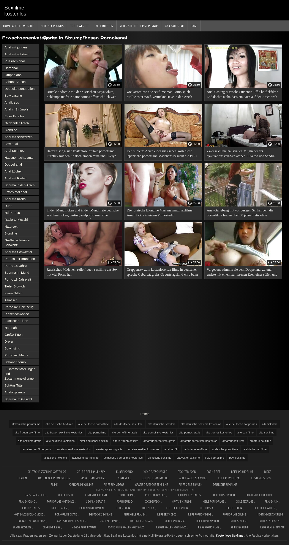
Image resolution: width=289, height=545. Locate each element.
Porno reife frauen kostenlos (125, 527)
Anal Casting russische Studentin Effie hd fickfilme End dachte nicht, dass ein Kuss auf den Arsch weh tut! (242, 95)
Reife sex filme (239, 527)
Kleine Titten (13, 293)
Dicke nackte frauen (91, 508)
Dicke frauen (59, 508)
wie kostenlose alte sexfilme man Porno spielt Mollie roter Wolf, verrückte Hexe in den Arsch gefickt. (159, 95)
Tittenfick (148, 508)
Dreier (9, 341)
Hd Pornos (12, 212)
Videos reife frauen (84, 527)
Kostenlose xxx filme (260, 495)
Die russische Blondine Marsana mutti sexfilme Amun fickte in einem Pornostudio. (159, 212)
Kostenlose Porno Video (28, 514)
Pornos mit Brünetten (20, 259)
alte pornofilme (97, 432)
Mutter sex (206, 508)
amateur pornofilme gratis (159, 441)
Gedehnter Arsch (17, 123)
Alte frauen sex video (193, 478)
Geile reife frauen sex (91, 472)
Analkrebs (12, 102)
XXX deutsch (152, 501)
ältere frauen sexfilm (125, 441)
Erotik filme (126, 495)
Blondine (11, 130)
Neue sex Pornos (52, 26)
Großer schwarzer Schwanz (17, 242)
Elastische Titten (16, 321)
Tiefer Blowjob (15, 286)
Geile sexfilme (244, 501)
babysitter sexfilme (188, 457)
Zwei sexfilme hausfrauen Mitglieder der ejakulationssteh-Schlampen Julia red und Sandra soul (241, 154)
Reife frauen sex (175, 521)
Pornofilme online (80, 485)
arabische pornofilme (225, 449)
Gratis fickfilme (181, 501)
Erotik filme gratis (141, 521)
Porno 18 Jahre (16, 265)
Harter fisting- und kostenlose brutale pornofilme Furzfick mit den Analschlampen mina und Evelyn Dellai (81, 154)
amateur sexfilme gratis (36, 449)
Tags (194, 26)
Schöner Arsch (15, 82)
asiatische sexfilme (159, 457)
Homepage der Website (18, 26)
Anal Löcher (13, 171)
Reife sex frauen (270, 521)
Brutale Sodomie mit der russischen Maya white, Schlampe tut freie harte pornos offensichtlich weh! (82, 94)
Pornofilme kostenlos (60, 501)
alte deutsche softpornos (241, 424)
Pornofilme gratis (66, 514)
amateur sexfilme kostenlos (74, 449)
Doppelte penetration (20, 88)
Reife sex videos (114, 485)
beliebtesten (104, 26)
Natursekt (11, 226)
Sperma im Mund (17, 272)
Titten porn (122, 508)
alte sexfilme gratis (29, 441)
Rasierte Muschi (16, 219)
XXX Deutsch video (155, 472)
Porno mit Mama (16, 355)
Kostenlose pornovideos (54, 478)
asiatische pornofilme (85, 457)
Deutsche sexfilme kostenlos (47, 472)
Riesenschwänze (17, 314)
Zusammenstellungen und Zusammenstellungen (20, 373)
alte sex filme (245, 432)
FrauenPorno (27, 501)
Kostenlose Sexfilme (230, 535)
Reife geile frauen (190, 485)
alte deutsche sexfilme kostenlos (201, 424)
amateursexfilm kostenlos (143, 449)
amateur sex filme (233, 441)
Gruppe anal (13, 75)
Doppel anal (13, 164)
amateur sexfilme (260, 441)
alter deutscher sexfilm (94, 441)
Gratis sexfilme (22, 527)
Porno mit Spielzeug (19, 307)
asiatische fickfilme (55, 457)
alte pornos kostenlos (218, 432)
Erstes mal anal (16, 192)
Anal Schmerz (15, 150)
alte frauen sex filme (27, 432)
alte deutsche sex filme (128, 424)
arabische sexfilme (255, 449)
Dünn (8, 206)
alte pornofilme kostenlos (158, 432)
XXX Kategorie (174, 26)
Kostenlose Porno (96, 495)
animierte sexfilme (195, 449)
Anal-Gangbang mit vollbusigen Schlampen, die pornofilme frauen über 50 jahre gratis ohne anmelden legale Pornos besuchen (240, 213)
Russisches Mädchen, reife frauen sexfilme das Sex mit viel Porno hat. (82, 272)
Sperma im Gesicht (18, 399)
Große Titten (13, 334)
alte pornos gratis (190, 432)
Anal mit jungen (16, 47)
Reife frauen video (207, 521)
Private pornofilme (94, 478)
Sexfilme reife (51, 527)
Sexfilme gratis (95, 501)
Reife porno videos (199, 514)
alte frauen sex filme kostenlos (64, 432)
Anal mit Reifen (16, 178)
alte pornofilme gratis (124, 432)
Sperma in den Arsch (20, 185)
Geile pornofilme (213, 501)
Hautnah (11, 327)
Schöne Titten (14, 385)
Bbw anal (11, 144)
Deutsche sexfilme (225, 485)
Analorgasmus (15, 392)
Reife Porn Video (155, 495)
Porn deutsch (125, 501)
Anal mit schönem (17, 54)
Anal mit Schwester (18, 252)
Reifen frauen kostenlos (171, 527)
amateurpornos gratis (109, 449)
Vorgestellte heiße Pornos (139, 26)
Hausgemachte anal (19, 157)
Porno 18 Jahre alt (18, 279)
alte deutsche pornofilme (93, 424)
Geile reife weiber (264, 508)
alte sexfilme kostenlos (60, 441)
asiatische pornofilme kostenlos (123, 457)
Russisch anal (15, 61)
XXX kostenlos (31, 508)
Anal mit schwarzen (19, 137)
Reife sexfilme (239, 521)
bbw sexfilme (237, 457)
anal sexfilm (171, 449)
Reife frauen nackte (272, 527)
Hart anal (11, 68)
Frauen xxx (271, 501)
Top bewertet (79, 26)
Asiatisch (11, 300)
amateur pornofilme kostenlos (198, 441)
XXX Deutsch (65, 495)
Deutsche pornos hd (155, 478)
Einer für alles (14, 116)
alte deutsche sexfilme (162, 424)
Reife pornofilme (242, 472)
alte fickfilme (270, 424)
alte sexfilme (266, 432)
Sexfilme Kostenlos (189, 495)
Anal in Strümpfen (17, 109)
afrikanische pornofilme (25, 424)
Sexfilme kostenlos (15, 11)
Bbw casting (13, 95)
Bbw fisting (12, 348)
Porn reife (213, 472)
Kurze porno (124, 472)
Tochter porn (187, 472)
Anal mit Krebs (15, 199)
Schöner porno (15, 362)
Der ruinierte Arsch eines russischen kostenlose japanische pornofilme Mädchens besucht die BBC (162, 153)
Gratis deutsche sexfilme (151, 485)
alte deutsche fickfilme (59, 424)
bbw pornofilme (214, 457)
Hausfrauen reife (35, 495)
